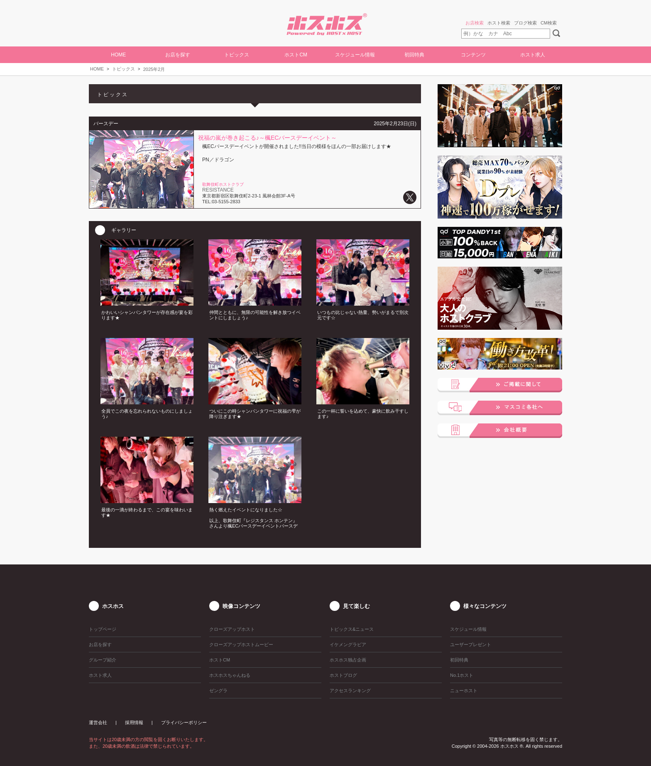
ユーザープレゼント (470, 644)
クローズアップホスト (232, 629)
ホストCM (295, 55)
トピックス (123, 68)
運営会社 (98, 722)
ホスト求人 (532, 55)
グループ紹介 (102, 659)
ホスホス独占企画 (348, 659)
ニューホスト (463, 690)
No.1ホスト (461, 675)
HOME (118, 55)
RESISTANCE (218, 190)
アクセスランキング (350, 690)
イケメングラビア (348, 644)
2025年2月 (154, 69)
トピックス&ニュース (352, 629)
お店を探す (177, 55)
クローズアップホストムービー (241, 644)
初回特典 (414, 55)
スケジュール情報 (355, 55)
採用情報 (134, 722)
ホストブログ (343, 675)
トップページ (102, 629)
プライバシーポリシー (184, 722)
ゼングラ (218, 690)
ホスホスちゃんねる (229, 675)
